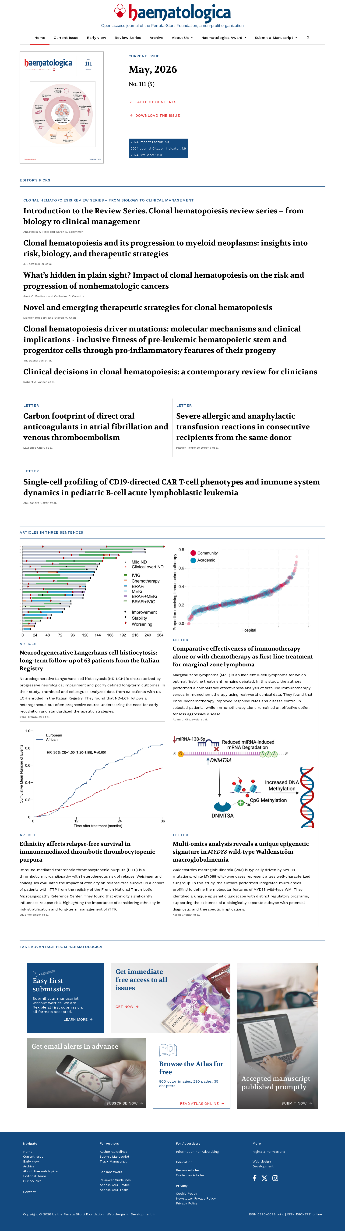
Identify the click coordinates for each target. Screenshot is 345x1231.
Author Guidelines (113, 1151)
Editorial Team (34, 1176)
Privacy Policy (186, 1203)
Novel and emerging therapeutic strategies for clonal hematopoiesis (147, 307)
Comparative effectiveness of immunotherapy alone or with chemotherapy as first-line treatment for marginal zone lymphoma (243, 656)
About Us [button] (181, 37)
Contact (29, 1192)
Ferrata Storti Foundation (83, 1214)
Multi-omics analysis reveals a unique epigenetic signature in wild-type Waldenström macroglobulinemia (241, 851)
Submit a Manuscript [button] (274, 37)
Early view (96, 37)
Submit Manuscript (114, 1156)
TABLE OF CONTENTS (153, 102)
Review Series (128, 37)
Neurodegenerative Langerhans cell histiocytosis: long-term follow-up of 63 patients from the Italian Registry (89, 660)
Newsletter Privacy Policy (196, 1198)
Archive (156, 37)
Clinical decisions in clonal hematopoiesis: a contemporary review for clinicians (170, 372)
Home (40, 37)
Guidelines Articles (190, 1175)
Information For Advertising (197, 1151)
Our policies (32, 1181)
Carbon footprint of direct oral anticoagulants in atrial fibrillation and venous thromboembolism (95, 426)
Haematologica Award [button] (222, 37)
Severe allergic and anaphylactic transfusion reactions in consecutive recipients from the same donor (243, 426)
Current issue (33, 1156)
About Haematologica (40, 1171)
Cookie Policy (186, 1193)
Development (263, 1166)
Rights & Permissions (269, 1151)
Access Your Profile (115, 1185)
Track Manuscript (113, 1161)
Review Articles (188, 1170)
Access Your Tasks (114, 1190)
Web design (262, 1161)
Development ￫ (143, 1214)
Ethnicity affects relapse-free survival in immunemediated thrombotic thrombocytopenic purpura (87, 851)
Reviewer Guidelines (115, 1180)
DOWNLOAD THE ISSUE (154, 115)
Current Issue (66, 37)
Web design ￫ (117, 1214)
